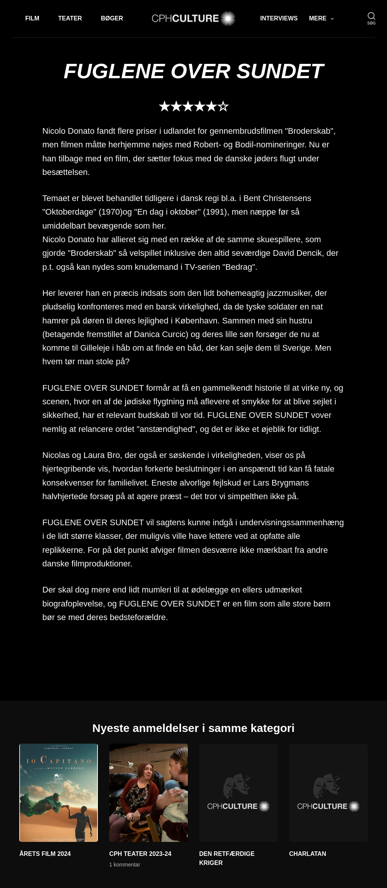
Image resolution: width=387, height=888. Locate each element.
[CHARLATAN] (328, 793)
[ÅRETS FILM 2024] (58, 793)
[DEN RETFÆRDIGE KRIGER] (238, 793)
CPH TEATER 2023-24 (140, 854)
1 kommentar (124, 865)
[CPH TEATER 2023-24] (148, 793)
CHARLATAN (307, 854)
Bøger (112, 18)
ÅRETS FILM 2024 (45, 854)
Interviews (278, 18)
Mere (323, 18)
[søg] (371, 18)
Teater (70, 18)
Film (32, 18)
